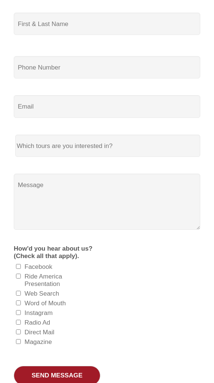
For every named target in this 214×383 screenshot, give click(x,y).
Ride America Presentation (43, 280)
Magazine (38, 341)
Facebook (38, 266)
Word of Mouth (45, 303)
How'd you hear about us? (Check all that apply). (53, 252)
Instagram (39, 312)
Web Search (42, 293)
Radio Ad (37, 322)
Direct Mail (39, 332)
